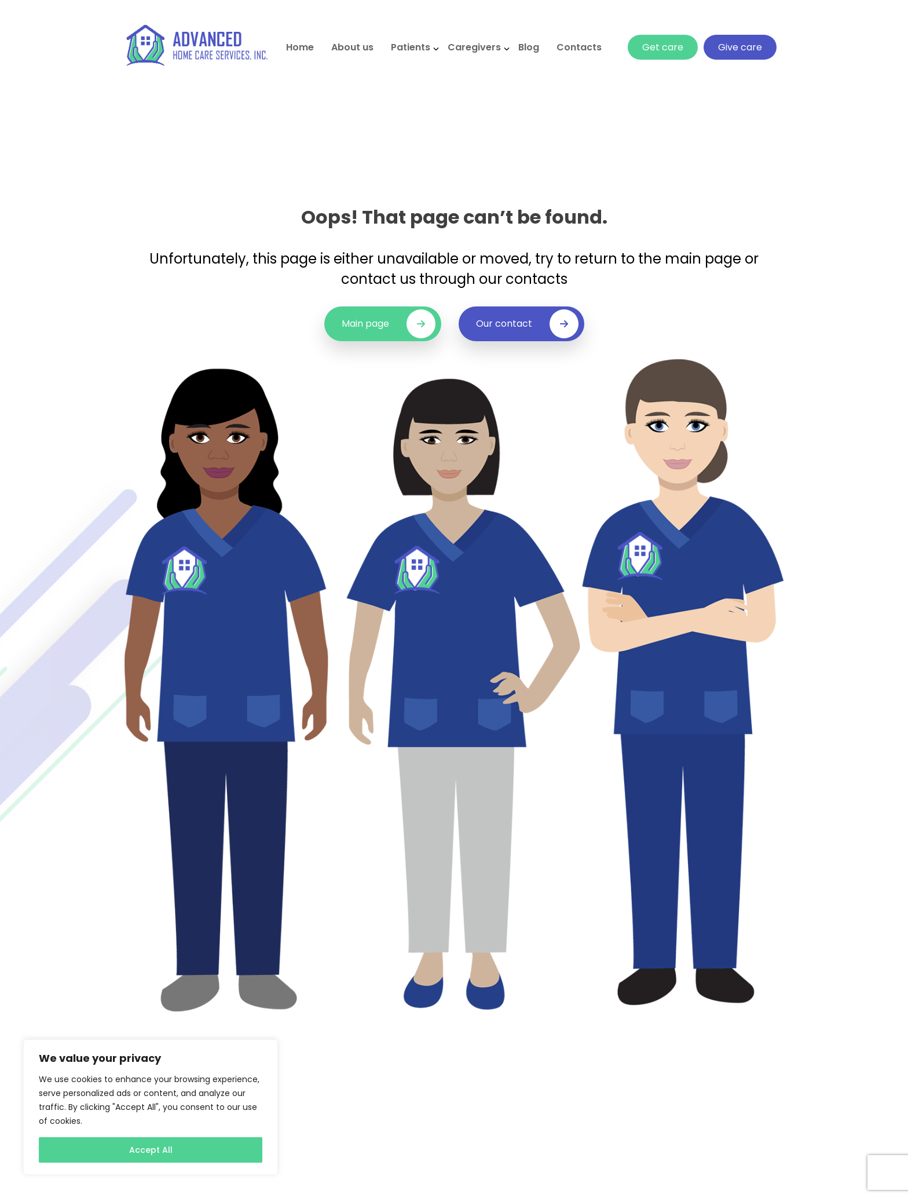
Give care (740, 47)
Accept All (151, 1150)
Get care (662, 47)
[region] (150, 1107)
